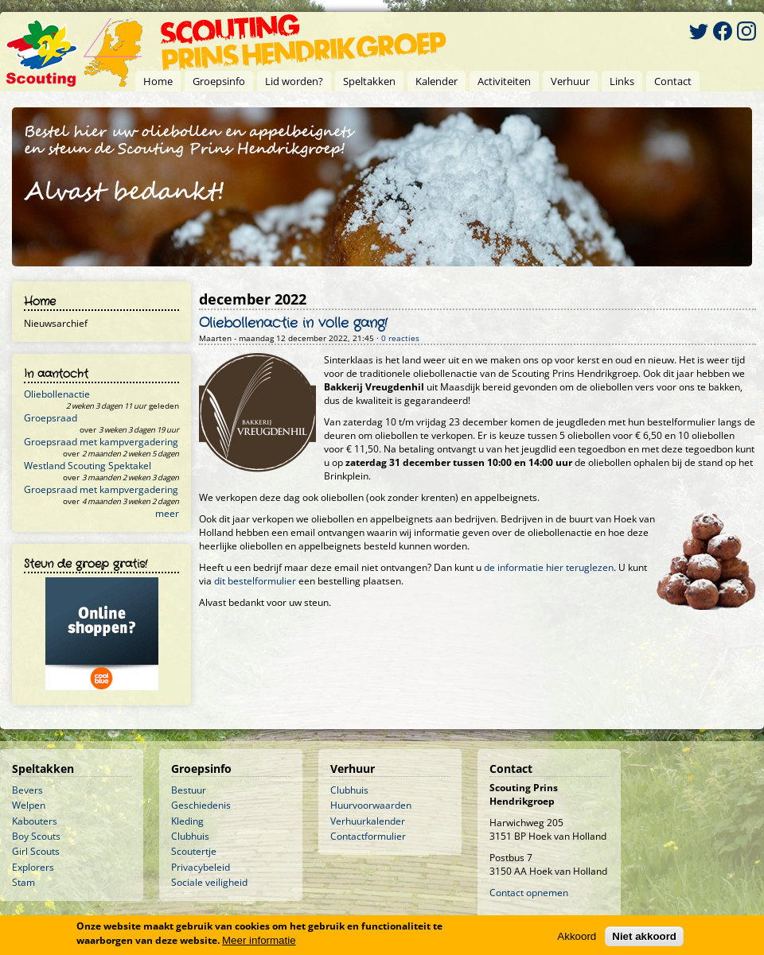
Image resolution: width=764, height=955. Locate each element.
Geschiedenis (201, 805)
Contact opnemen (528, 892)
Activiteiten (504, 81)
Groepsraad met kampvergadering (101, 441)
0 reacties (400, 338)
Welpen (28, 805)
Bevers (27, 790)
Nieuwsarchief (56, 323)
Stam (23, 882)
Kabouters (34, 821)
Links (622, 81)
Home (158, 81)
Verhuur (570, 81)
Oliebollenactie (57, 394)
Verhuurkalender (367, 821)
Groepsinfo (219, 81)
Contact (673, 81)
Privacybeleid (200, 867)
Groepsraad (50, 418)
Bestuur (188, 790)
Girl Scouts (36, 851)
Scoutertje (193, 851)
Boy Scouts (36, 836)
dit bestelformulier (255, 581)
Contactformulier (368, 836)
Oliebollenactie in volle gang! (293, 323)
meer (167, 513)
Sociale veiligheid (209, 882)
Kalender (436, 81)
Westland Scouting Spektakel (87, 465)
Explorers (33, 867)
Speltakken (369, 81)
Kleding (187, 821)
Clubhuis (190, 836)
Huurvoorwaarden (370, 805)
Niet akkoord (644, 937)
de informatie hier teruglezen (549, 567)
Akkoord (576, 937)
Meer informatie (259, 941)
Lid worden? (294, 81)
